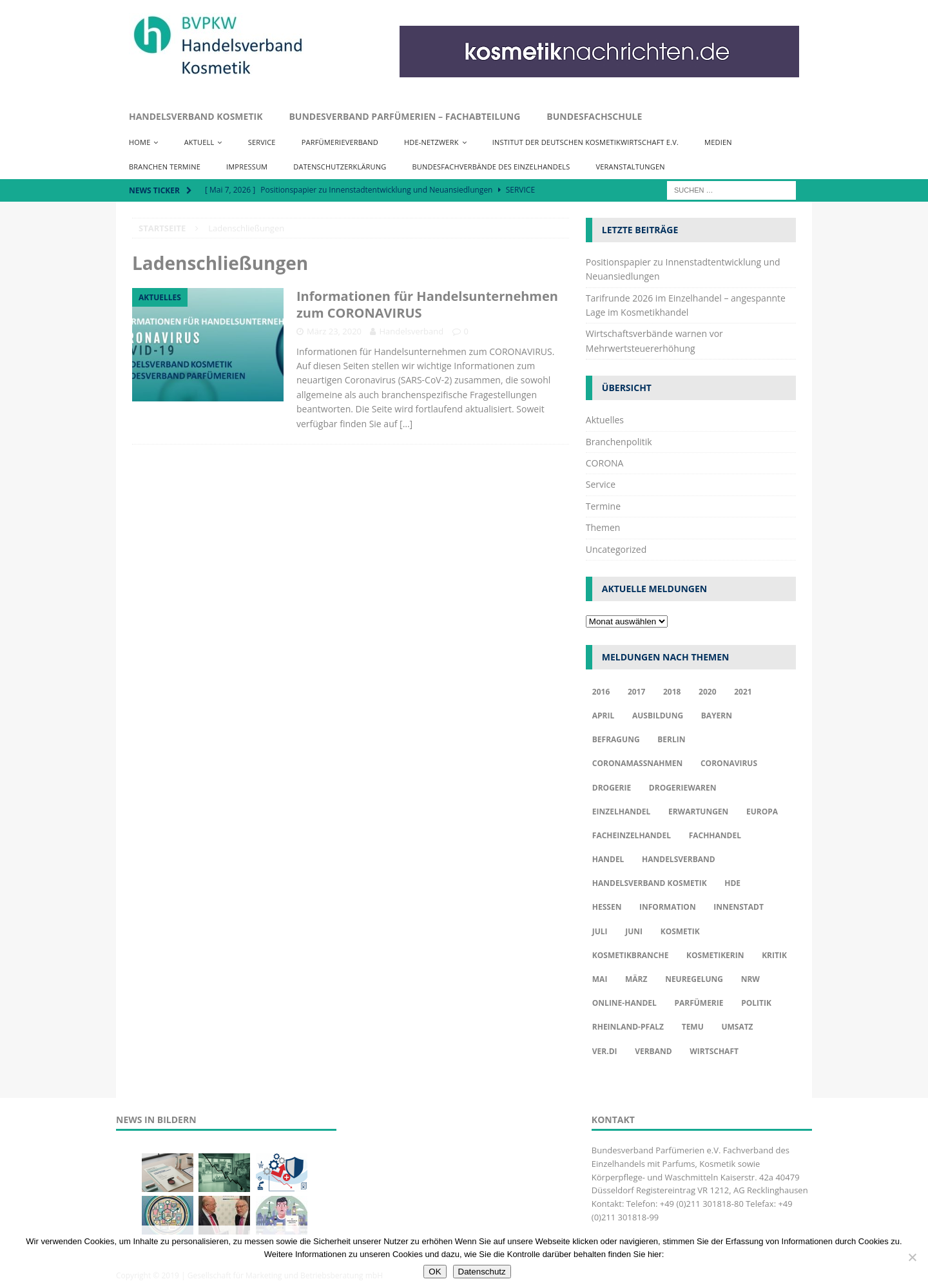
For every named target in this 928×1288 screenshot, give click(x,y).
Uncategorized (616, 549)
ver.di (604, 1051)
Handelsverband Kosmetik (195, 116)
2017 (636, 691)
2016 (601, 691)
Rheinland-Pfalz (628, 1026)
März (636, 979)
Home (139, 142)
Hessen (607, 906)
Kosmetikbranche (630, 955)
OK (435, 1271)
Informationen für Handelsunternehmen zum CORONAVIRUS (427, 304)
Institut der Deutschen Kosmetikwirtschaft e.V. (585, 142)
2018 (672, 691)
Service (262, 142)
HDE (732, 883)
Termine (603, 506)
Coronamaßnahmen (637, 763)
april (603, 715)
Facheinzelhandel (631, 835)
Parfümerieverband (340, 142)
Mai (600, 979)
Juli (600, 931)
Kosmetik (680, 931)
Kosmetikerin (715, 955)
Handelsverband (411, 331)
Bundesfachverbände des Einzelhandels (491, 166)
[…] (406, 424)
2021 (742, 691)
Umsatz (737, 1026)
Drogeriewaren (683, 787)
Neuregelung (694, 979)
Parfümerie (698, 1002)
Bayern (716, 715)
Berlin (671, 739)
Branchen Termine (164, 166)
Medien (718, 142)
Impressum (246, 166)
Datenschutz (482, 1271)
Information (667, 906)
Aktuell (199, 142)
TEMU (693, 1026)
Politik (756, 1002)
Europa (762, 811)
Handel (608, 859)
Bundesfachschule (594, 116)
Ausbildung (657, 715)
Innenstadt (738, 906)
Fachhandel (715, 835)
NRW (750, 979)
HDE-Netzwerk (431, 142)
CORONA (605, 463)
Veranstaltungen (629, 166)
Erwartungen (698, 811)
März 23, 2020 (334, 331)
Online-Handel (624, 1002)
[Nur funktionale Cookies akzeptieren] (911, 1257)
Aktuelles (605, 420)
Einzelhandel (621, 811)
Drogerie (611, 787)
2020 (707, 691)
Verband (653, 1051)
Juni (634, 931)
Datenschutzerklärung (339, 166)
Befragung (616, 739)
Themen (603, 527)
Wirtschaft (714, 1051)
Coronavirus (729, 763)
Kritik (774, 955)
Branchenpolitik (619, 442)
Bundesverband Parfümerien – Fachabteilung (404, 116)
